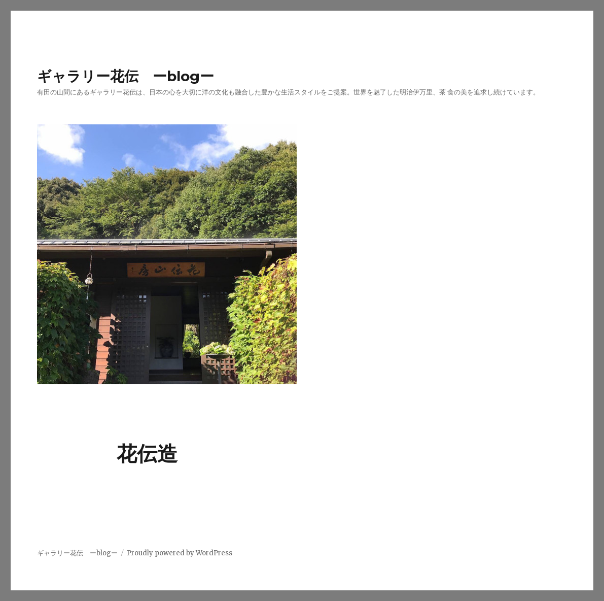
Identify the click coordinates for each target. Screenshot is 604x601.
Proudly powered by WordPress (179, 553)
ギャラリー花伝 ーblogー (125, 76)
